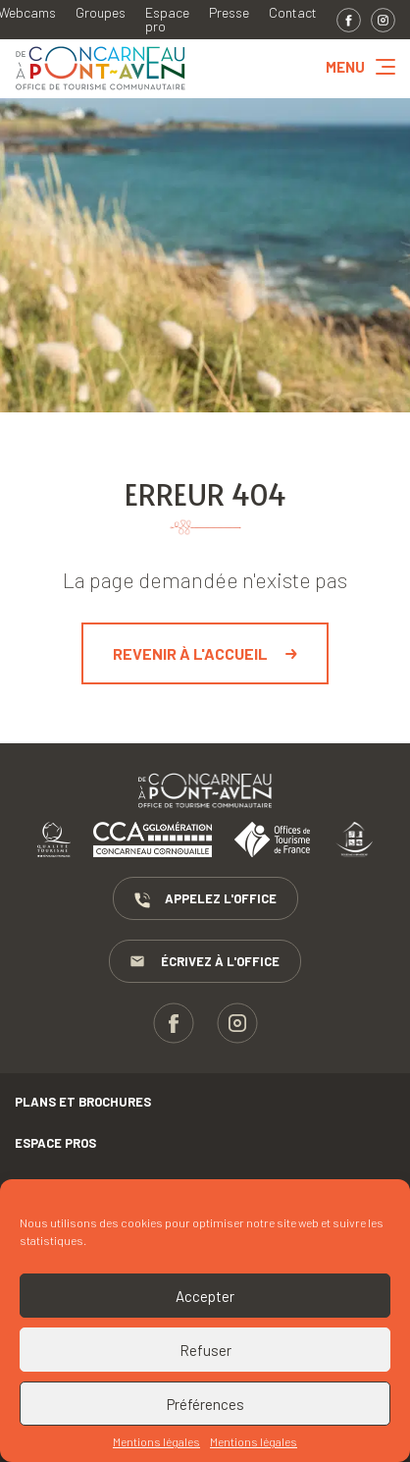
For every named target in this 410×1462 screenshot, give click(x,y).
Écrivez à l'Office (205, 962)
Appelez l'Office (205, 899)
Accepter (205, 1296)
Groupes (101, 13)
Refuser (205, 1350)
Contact (293, 13)
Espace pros (55, 1143)
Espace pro (167, 19)
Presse (229, 13)
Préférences (205, 1404)
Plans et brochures (83, 1102)
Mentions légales (156, 1441)
